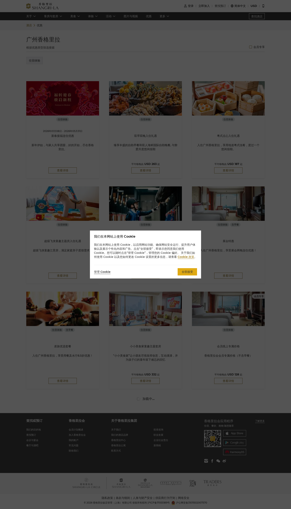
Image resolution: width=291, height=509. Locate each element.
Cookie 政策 (186, 257)
